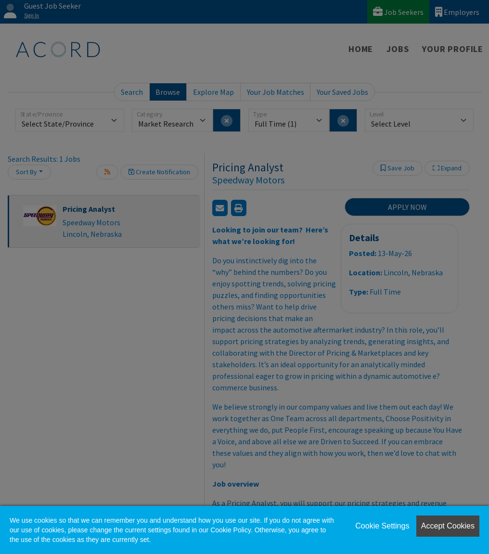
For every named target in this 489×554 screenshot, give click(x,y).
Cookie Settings (382, 526)
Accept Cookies (448, 526)
